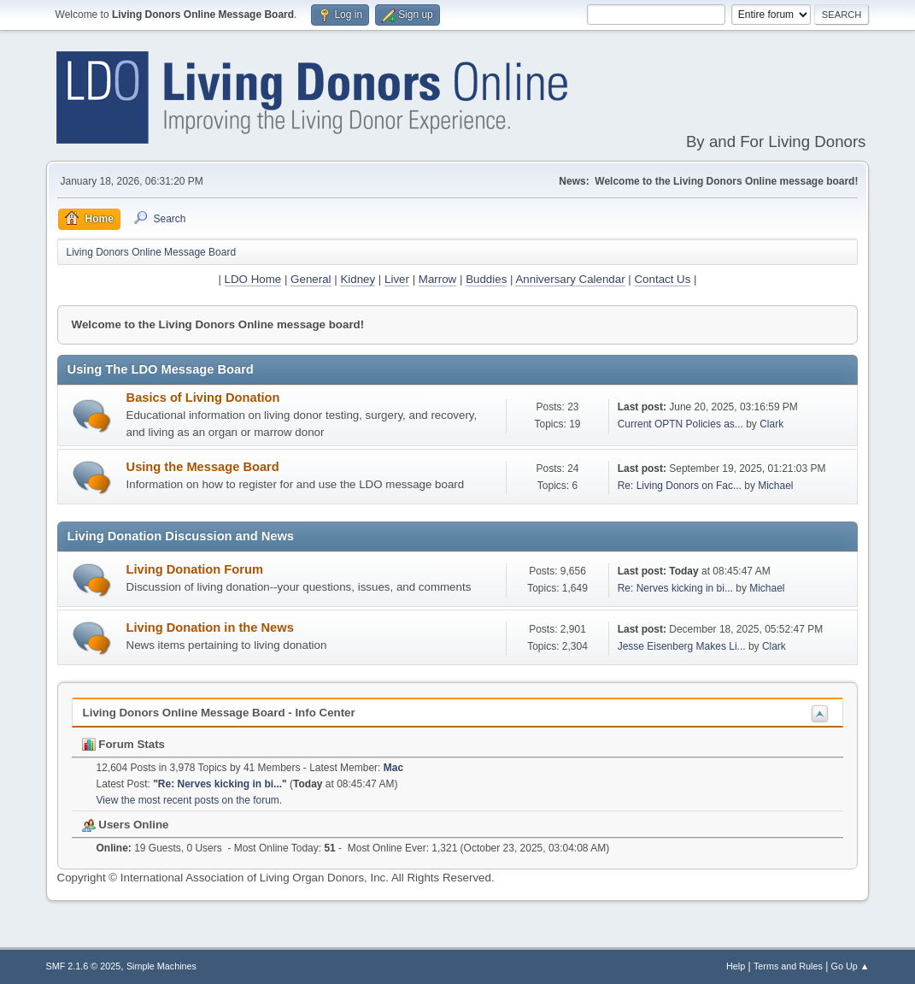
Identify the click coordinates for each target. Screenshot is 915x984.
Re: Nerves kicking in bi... (675, 588)
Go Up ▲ (850, 966)
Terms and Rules (788, 966)
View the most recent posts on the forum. (190, 800)
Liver (396, 279)
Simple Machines (161, 966)
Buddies (486, 279)
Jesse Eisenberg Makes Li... (682, 646)
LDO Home (253, 279)
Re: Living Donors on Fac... (680, 486)
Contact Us (662, 279)
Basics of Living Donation (203, 397)
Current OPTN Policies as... (680, 424)
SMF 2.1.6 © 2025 (83, 966)
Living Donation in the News (210, 627)
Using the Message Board (202, 467)
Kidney (357, 279)
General (310, 279)
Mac (393, 768)
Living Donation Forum (194, 569)
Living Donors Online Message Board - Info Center (219, 712)
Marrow (437, 279)
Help (735, 966)
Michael (775, 486)
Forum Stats (123, 744)
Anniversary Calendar (570, 279)
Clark (771, 424)
